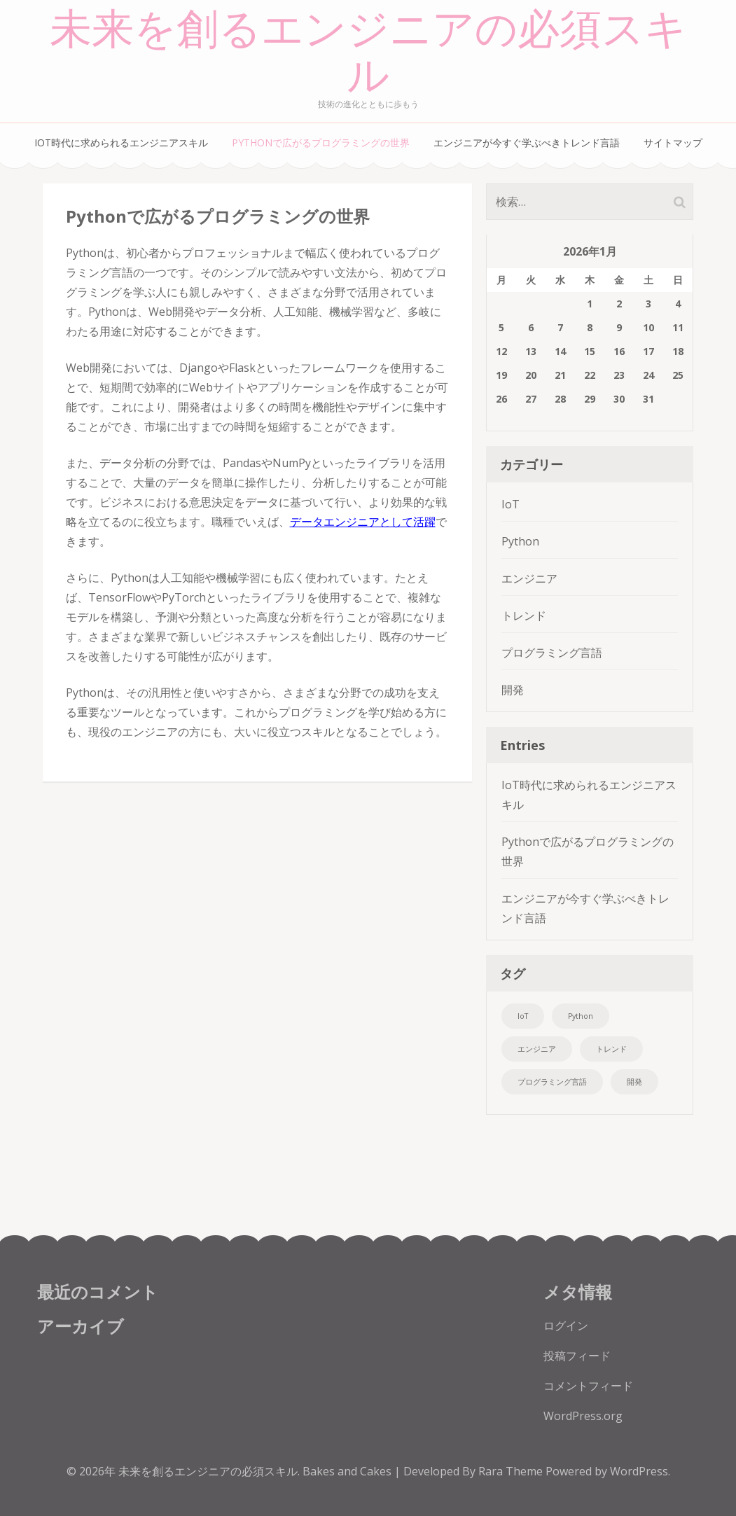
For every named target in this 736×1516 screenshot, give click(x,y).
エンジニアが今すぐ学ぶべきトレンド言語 (526, 142)
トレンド (523, 615)
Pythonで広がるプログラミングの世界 (321, 142)
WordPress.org (583, 1416)
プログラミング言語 (551, 652)
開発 (512, 689)
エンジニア (529, 578)
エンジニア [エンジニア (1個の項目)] (537, 1049)
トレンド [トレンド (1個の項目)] (611, 1049)
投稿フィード (577, 1355)
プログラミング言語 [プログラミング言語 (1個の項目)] (552, 1082)
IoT (510, 504)
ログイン (565, 1325)
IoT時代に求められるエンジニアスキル (121, 142)
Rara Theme (512, 1471)
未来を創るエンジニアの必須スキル (368, 53)
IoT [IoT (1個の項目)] (523, 1016)
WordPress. (640, 1471)
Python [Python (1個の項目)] (580, 1016)
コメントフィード (588, 1385)
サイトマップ (673, 142)
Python (520, 541)
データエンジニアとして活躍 (363, 521)
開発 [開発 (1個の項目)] (634, 1082)
